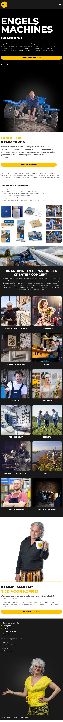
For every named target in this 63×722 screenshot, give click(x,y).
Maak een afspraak (29, 164)
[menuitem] (11, 623)
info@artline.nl (6, 651)
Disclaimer (24, 717)
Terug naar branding (31, 57)
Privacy (15, 717)
